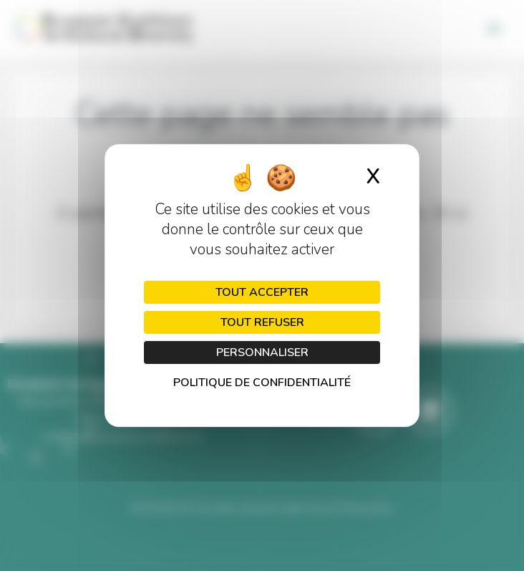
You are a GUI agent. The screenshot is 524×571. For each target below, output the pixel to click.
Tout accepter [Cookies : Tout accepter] (262, 292)
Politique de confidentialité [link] (262, 382)
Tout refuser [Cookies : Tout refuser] (262, 322)
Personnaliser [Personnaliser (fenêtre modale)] (262, 352)
